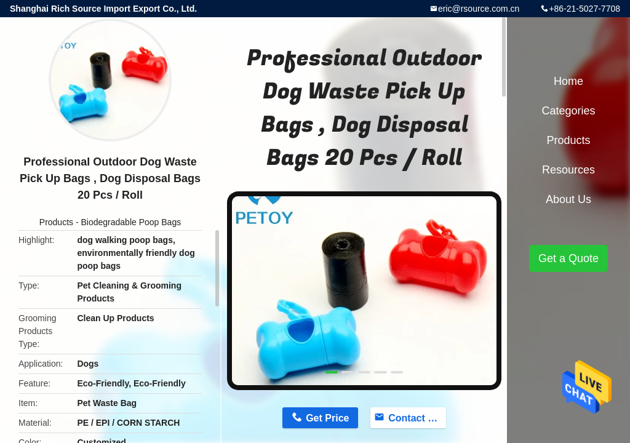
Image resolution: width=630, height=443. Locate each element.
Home (568, 81)
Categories (568, 111)
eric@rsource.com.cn (478, 9)
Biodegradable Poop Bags (131, 222)
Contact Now (417, 418)
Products (56, 222)
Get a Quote (568, 258)
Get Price (327, 418)
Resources (568, 170)
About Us (568, 199)
